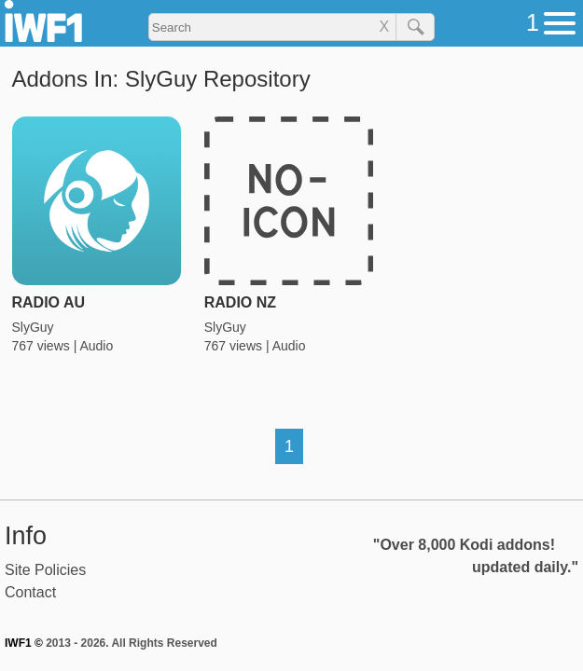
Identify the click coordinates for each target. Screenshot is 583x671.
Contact (30, 592)
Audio (96, 345)
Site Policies (45, 570)
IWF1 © (24, 643)
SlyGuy (33, 327)
